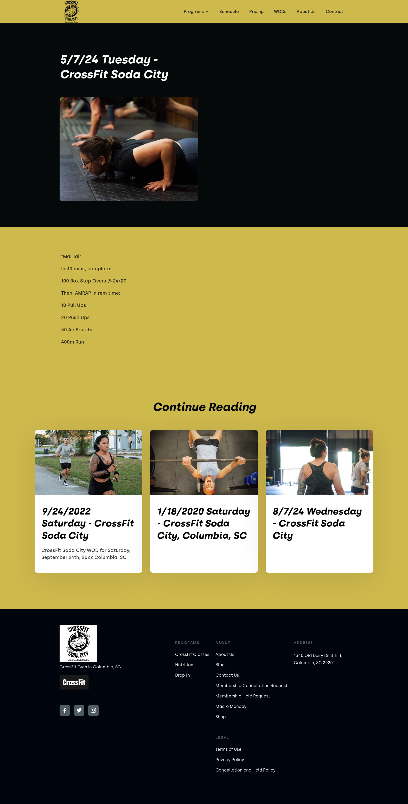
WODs (280, 11)
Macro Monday (230, 706)
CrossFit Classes (192, 654)
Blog (220, 664)
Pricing (256, 11)
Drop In (182, 675)
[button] (195, 11)
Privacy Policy (229, 759)
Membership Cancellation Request (251, 685)
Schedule (229, 11)
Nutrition (184, 664)
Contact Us (227, 675)
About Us (306, 11)
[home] (71, 11)
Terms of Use (228, 749)
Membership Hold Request (242, 696)
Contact (334, 11)
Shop (220, 716)
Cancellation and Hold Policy (245, 770)
